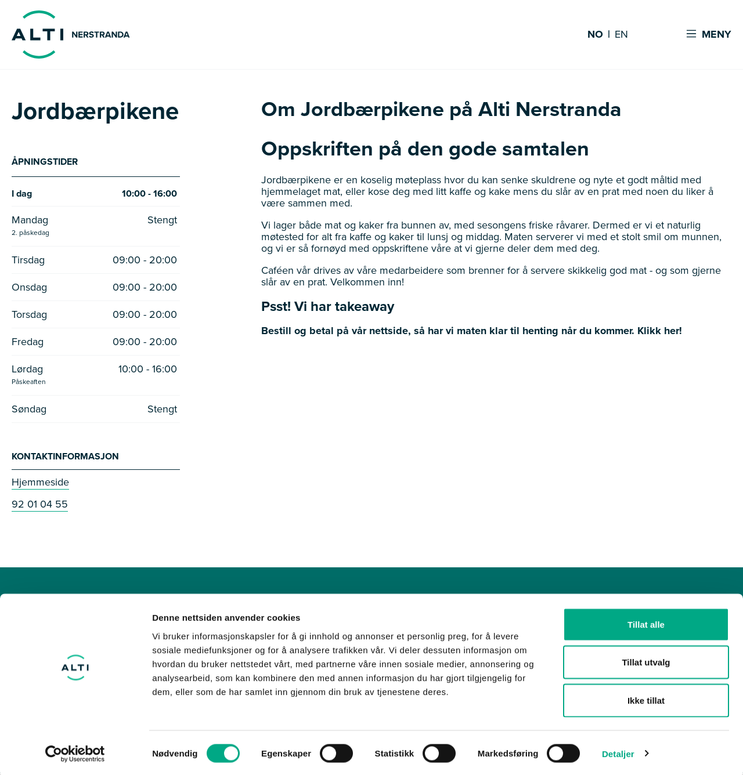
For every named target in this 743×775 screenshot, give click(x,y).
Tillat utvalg (646, 661)
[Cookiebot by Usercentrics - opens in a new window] (75, 752)
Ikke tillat (646, 699)
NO (595, 35)
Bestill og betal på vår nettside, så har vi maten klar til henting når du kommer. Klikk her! (471, 330)
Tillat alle (646, 623)
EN (621, 35)
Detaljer (618, 752)
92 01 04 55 (40, 506)
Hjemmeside (40, 484)
